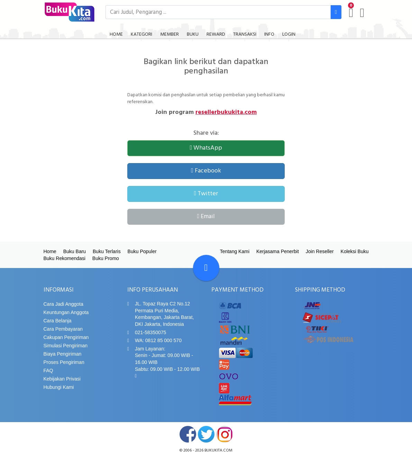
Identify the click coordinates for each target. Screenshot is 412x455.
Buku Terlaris (107, 251)
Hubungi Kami (59, 387)
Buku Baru (74, 251)
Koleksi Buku (355, 251)
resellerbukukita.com (226, 112)
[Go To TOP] (206, 268)
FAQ (48, 370)
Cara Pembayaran (63, 329)
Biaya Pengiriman (63, 354)
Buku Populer (142, 251)
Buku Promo (105, 258)
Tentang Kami (234, 251)
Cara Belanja (58, 320)
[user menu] (362, 12)
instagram (224, 434)
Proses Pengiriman (64, 362)
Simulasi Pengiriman (66, 345)
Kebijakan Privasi (62, 379)
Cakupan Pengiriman (66, 337)
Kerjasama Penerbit (277, 251)
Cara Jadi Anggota (63, 304)
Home (50, 251)
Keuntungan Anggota (66, 312)
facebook (187, 434)
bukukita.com (218, 450)
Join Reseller (320, 251)
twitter (206, 434)
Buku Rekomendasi (64, 258)
